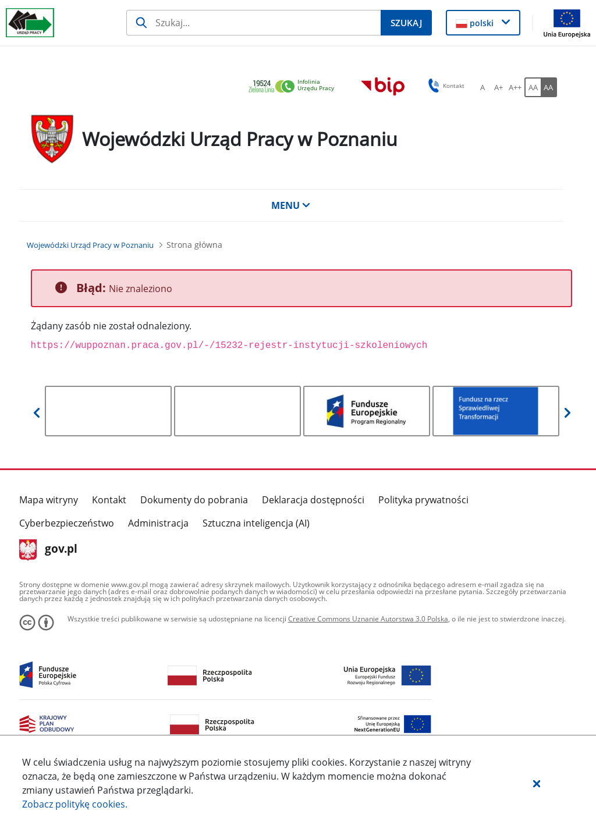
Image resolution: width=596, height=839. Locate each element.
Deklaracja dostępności (313, 499)
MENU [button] (291, 205)
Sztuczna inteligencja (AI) (256, 523)
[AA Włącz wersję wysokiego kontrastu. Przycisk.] (549, 87)
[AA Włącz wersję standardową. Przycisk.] (532, 87)
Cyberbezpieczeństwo (66, 523)
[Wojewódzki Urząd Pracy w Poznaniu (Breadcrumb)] (90, 245)
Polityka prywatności (423, 499)
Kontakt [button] (444, 85)
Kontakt (109, 499)
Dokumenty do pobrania (194, 499)
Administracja (158, 523)
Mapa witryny (48, 499)
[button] (536, 783)
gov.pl (48, 549)
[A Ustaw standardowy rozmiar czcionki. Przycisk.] (482, 87)
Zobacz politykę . (74, 804)
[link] (294, 87)
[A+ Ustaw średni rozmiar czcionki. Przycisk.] (499, 87)
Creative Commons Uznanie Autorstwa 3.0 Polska (368, 619)
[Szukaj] (253, 22)
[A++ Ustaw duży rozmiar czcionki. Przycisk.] (515, 87)
